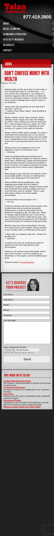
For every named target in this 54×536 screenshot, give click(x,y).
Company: (8, 315)
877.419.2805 (37, 16)
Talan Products (27, 8)
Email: (7, 305)
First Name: (8, 294)
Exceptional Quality (12, 400)
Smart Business (27, 262)
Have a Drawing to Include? (15, 347)
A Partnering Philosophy (14, 387)
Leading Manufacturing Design (17, 381)
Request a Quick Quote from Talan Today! (22, 407)
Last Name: (8, 300)
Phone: (7, 310)
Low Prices (9, 394)
